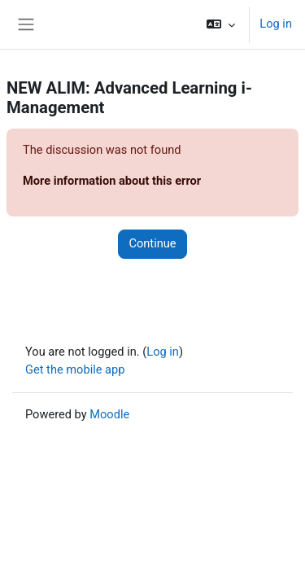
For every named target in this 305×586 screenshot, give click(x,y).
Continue (152, 243)
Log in (275, 23)
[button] (221, 24)
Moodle (109, 414)
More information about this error (112, 180)
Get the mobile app (74, 369)
